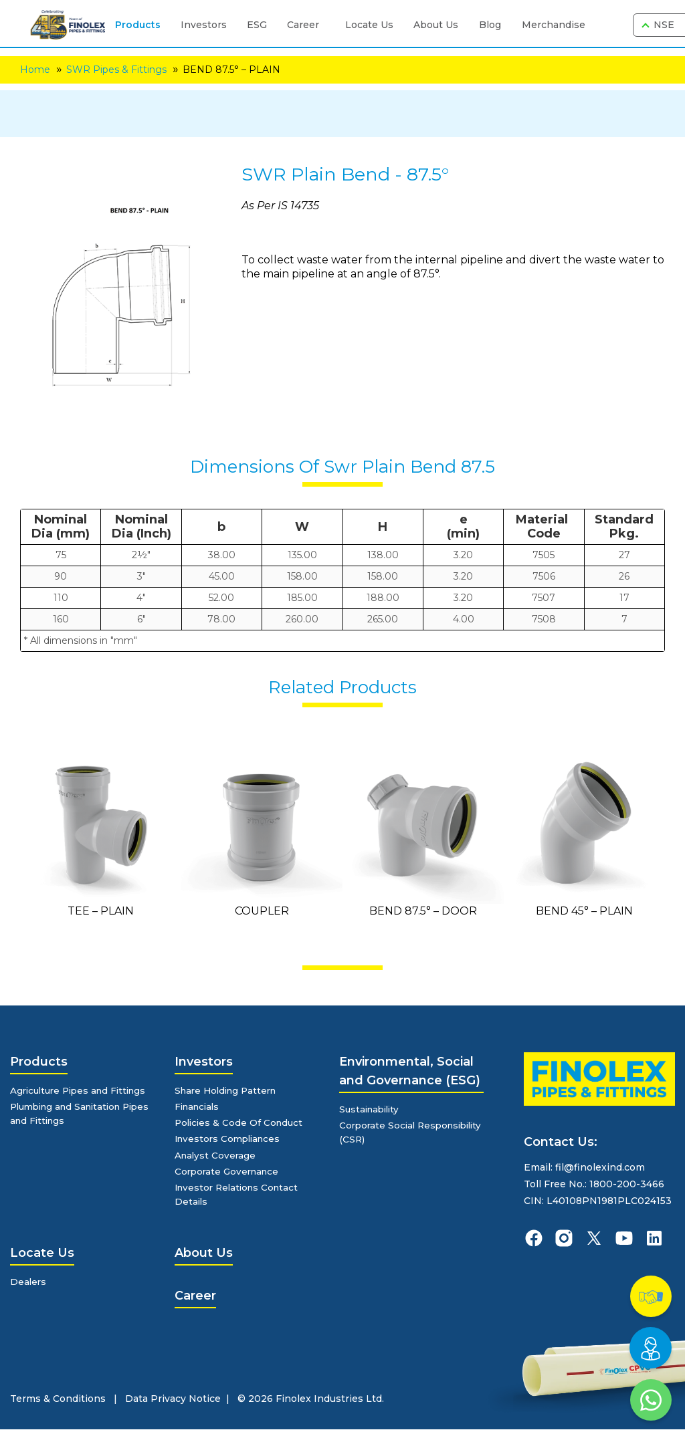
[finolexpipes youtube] (624, 1238)
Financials (199, 1107)
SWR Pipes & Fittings (116, 70)
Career (299, 25)
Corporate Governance (229, 1174)
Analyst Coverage (216, 1157)
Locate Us (365, 25)
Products (134, 25)
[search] (611, 25)
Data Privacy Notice (173, 1403)
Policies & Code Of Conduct (241, 1124)
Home (35, 70)
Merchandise (549, 25)
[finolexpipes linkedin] (654, 1238)
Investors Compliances (230, 1140)
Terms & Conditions (58, 1403)
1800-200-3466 (626, 1184)
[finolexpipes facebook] (534, 1238)
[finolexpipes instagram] (564, 1238)
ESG (253, 25)
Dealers (28, 1286)
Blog (486, 25)
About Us (431, 25)
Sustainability (371, 1109)
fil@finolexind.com (600, 1167)
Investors (200, 25)
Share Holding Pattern (229, 1090)
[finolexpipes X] (594, 1238)
